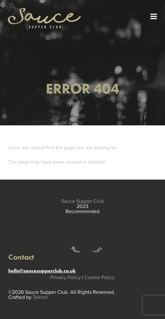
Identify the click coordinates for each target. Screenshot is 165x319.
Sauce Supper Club (82, 201)
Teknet (40, 297)
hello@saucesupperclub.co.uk (42, 270)
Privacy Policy (65, 277)
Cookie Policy (99, 277)
